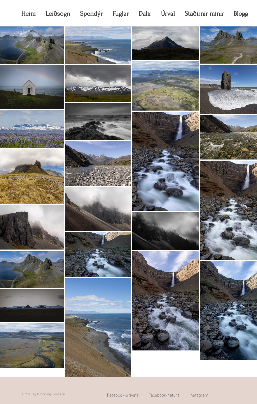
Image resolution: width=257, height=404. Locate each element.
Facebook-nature (164, 394)
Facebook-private (123, 394)
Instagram (198, 394)
